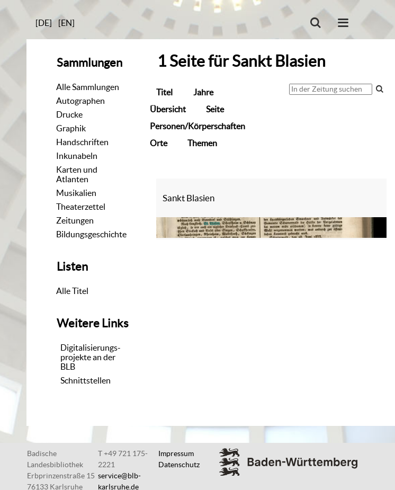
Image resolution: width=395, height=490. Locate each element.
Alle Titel (72, 291)
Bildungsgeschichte (91, 234)
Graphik (71, 128)
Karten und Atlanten (76, 174)
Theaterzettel (80, 206)
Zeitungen (75, 220)
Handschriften (82, 142)
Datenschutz (179, 464)
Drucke (69, 114)
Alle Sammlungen (87, 87)
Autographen (80, 100)
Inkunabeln (76, 156)
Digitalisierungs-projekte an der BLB (90, 357)
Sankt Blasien (188, 198)
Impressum (176, 453)
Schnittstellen (85, 380)
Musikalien (76, 193)
